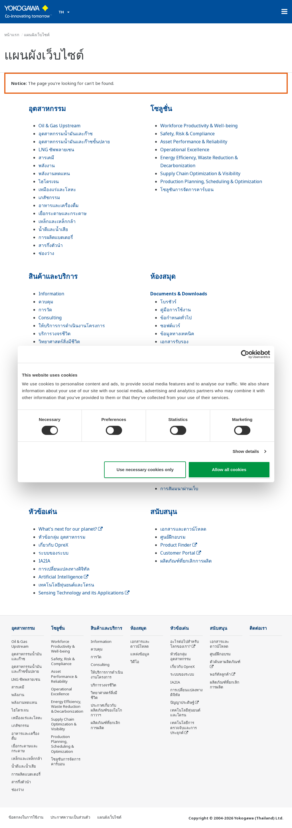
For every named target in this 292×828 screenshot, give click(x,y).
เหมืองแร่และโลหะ (57, 189)
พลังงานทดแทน (54, 173)
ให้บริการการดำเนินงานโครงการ (71, 325)
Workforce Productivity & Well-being (199, 125)
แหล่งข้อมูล (139, 654)
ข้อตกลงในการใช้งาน (26, 817)
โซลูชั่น (161, 108)
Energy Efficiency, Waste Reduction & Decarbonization (67, 706)
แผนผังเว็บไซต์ (109, 817)
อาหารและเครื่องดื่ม (58, 205)
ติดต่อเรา (258, 628)
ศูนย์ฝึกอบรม (173, 537)
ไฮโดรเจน (48, 181)
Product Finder (178, 545)
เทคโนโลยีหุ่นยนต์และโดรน (66, 585)
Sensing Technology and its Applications (83, 593)
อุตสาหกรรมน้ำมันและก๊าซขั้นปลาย (74, 141)
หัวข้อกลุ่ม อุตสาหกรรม (62, 537)
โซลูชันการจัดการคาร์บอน (187, 189)
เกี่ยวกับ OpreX (53, 545)
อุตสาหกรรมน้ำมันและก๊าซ (65, 133)
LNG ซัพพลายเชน (56, 149)
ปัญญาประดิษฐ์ (182, 702)
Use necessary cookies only (145, 469)
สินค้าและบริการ (53, 276)
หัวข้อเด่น (43, 511)
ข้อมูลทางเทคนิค (177, 333)
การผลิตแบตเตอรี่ (55, 237)
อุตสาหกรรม (47, 108)
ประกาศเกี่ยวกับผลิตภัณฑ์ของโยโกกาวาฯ (106, 710)
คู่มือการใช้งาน (175, 309)
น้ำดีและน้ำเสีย (53, 229)
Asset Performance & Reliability (193, 141)
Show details (246, 451)
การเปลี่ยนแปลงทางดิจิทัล (64, 569)
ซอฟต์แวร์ (170, 325)
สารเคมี (46, 157)
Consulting (50, 317)
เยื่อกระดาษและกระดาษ (62, 213)
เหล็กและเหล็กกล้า (57, 221)
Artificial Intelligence (63, 577)
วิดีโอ (134, 661)
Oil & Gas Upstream (59, 125)
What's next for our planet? (70, 529)
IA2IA (44, 561)
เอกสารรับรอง (174, 341)
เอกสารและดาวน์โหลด (183, 529)
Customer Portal (180, 553)
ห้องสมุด (163, 276)
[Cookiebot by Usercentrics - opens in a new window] (245, 354)
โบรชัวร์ (168, 302)
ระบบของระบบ (53, 553)
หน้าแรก (11, 34)
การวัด (45, 309)
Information (51, 294)
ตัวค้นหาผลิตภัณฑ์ (225, 661)
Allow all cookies (229, 469)
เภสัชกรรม (49, 197)
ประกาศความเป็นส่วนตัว (70, 817)
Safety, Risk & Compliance (187, 133)
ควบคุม (45, 302)
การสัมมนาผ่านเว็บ (179, 488)
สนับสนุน (163, 511)
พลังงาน (46, 165)
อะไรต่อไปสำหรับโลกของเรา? (184, 644)
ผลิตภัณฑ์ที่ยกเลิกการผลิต (186, 561)
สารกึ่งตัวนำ (50, 245)
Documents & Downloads (178, 294)
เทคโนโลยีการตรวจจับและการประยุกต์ (183, 727)
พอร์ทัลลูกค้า (220, 674)
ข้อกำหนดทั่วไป (176, 317)
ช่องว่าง (46, 253)
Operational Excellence (184, 149)
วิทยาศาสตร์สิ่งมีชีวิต (59, 341)
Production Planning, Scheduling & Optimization (211, 181)
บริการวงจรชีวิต (54, 333)
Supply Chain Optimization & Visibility (200, 173)
